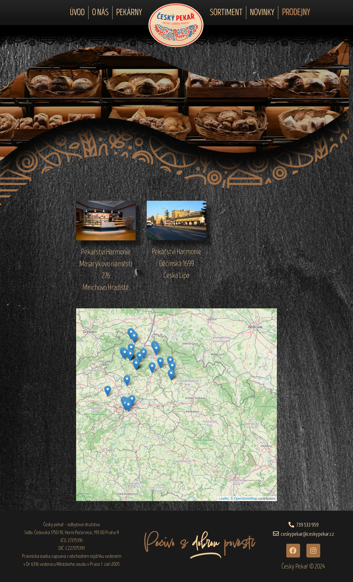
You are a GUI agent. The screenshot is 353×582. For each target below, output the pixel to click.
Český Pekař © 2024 (303, 566)
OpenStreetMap (245, 499)
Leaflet (224, 499)
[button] (152, 367)
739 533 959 (307, 524)
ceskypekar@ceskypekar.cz (307, 534)
